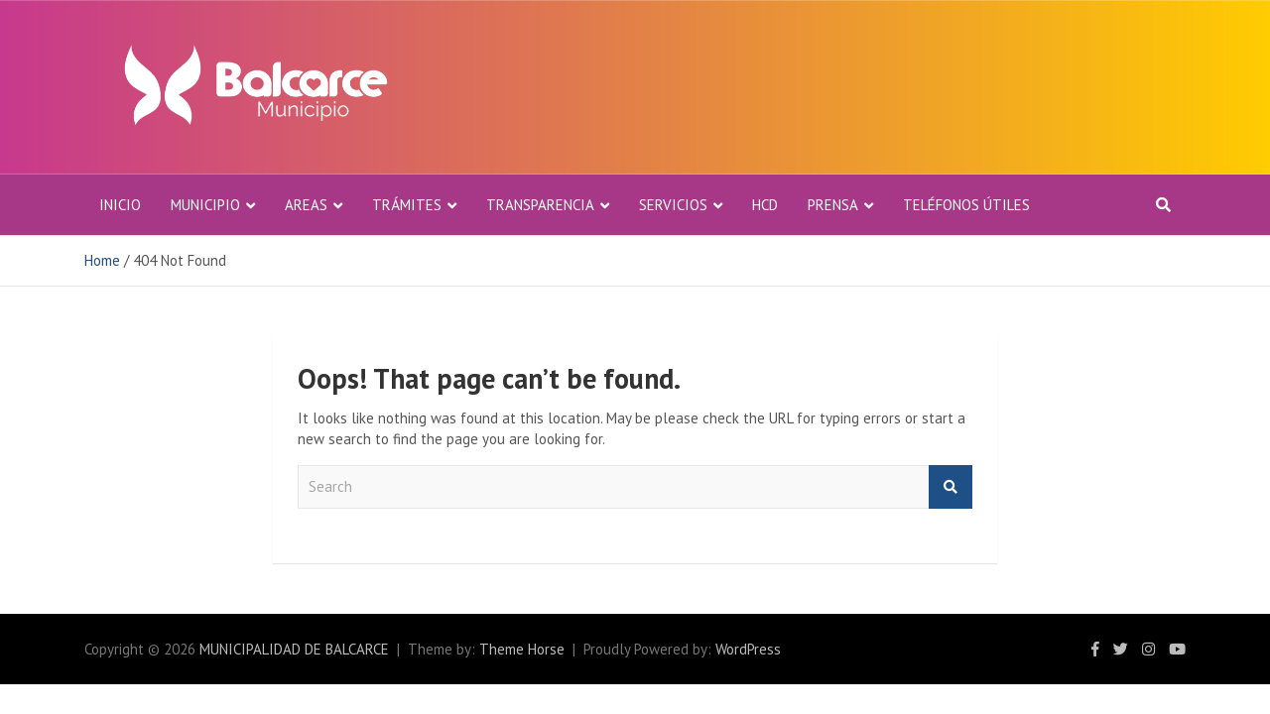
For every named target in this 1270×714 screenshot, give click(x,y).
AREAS (306, 204)
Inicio (120, 204)
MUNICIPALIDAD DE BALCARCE (294, 649)
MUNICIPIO (205, 204)
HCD (765, 204)
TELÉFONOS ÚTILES (966, 204)
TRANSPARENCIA (540, 204)
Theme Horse (522, 649)
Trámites (407, 204)
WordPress (748, 649)
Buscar (950, 487)
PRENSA (833, 204)
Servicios (673, 204)
